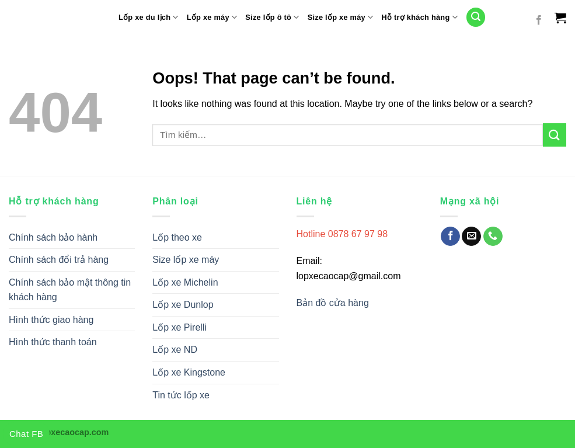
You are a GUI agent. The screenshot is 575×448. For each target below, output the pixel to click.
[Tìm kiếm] (475, 17)
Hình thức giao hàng (51, 320)
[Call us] (493, 236)
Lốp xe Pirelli (179, 327)
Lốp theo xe (177, 237)
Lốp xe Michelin (185, 282)
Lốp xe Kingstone (188, 372)
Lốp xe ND (174, 350)
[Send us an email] (471, 236)
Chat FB (26, 434)
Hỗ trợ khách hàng (419, 17)
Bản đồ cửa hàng (334, 303)
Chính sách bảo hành (53, 237)
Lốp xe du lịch (149, 17)
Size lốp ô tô (272, 17)
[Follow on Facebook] (538, 20)
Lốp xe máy (212, 17)
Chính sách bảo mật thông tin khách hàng (70, 290)
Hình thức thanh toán (53, 342)
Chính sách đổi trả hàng (59, 260)
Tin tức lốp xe (181, 395)
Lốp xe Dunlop (182, 305)
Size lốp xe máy (341, 17)
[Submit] (554, 134)
